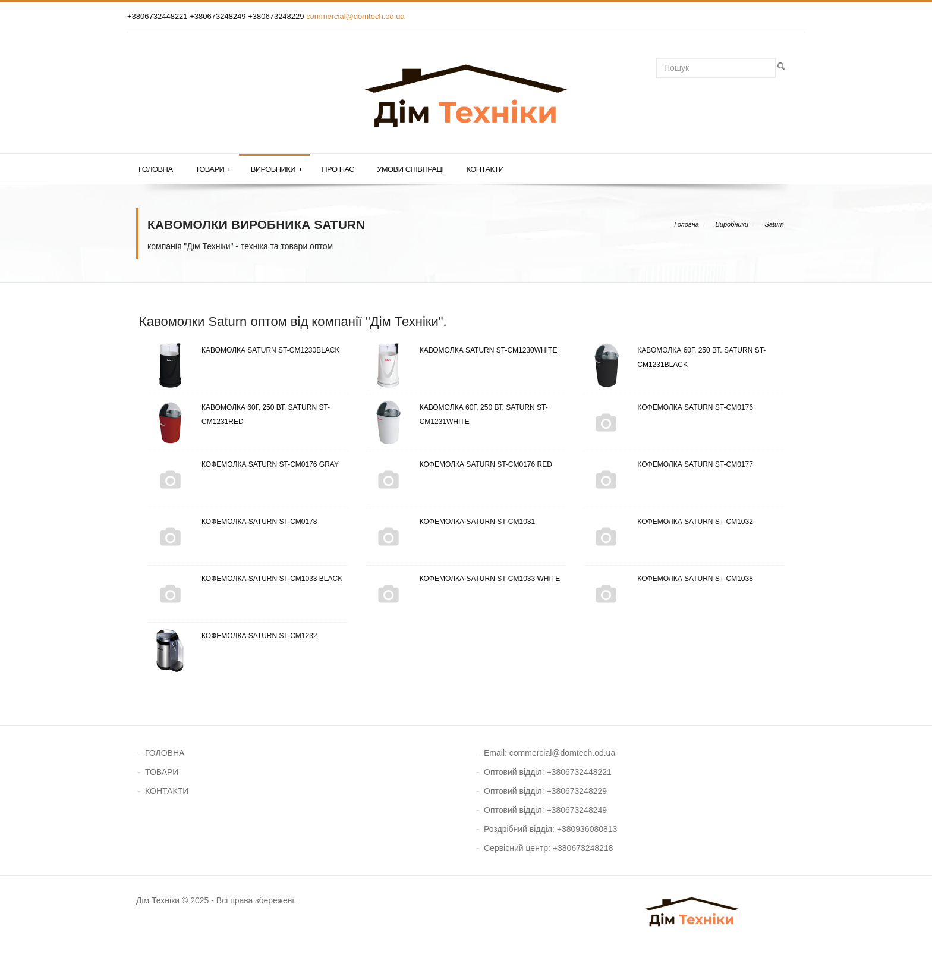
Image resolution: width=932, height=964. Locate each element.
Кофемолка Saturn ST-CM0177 (668, 464)
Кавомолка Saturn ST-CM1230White (462, 350)
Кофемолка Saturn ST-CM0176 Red (459, 464)
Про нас (338, 169)
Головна (155, 169)
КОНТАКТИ (166, 791)
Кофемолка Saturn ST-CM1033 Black (245, 579)
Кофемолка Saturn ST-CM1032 (668, 521)
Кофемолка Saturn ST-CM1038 (668, 579)
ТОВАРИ (161, 772)
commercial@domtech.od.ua (355, 16)
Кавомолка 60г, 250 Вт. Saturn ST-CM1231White (457, 414)
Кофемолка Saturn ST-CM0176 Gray (243, 464)
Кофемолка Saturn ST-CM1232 (232, 636)
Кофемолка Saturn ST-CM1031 (451, 521)
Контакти (484, 169)
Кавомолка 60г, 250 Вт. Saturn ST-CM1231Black (675, 357)
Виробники (277, 169)
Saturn (774, 224)
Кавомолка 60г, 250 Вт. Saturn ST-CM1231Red (239, 414)
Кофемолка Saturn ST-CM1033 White (463, 579)
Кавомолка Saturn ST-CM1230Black (244, 350)
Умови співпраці (410, 169)
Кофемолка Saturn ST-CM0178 (232, 521)
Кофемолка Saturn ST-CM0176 (668, 407)
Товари (213, 169)
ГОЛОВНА (164, 753)
